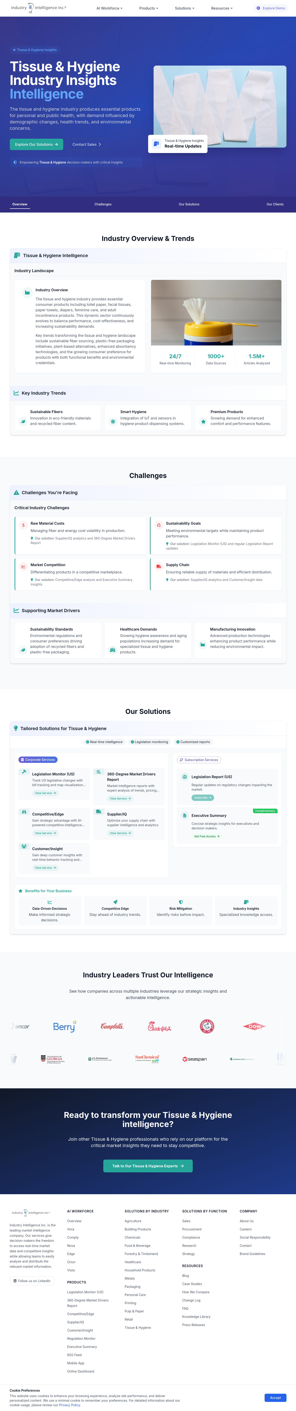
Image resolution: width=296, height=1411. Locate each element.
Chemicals (132, 1237)
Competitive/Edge (80, 1314)
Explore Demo (271, 8)
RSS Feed (74, 1355)
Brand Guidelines (253, 1254)
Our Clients (275, 204)
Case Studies (192, 1284)
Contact (246, 1245)
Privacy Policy (75, 1394)
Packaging (132, 1286)
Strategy (188, 1254)
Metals (130, 1278)
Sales (186, 1221)
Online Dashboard (80, 1371)
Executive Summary (82, 1347)
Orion (71, 1262)
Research (189, 1245)
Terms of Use (101, 1394)
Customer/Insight (80, 1330)
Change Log (191, 1300)
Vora (70, 1229)
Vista (71, 1270)
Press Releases (193, 1325)
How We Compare (196, 1292)
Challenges (103, 204)
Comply (73, 1237)
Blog (185, 1276)
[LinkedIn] (32, 1281)
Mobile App (75, 1363)
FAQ (185, 1308)
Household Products (140, 1270)
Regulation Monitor (81, 1338)
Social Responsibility (255, 1237)
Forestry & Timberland (141, 1254)
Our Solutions (189, 204)
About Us (247, 1221)
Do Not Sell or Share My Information (144, 1394)
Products (148, 8)
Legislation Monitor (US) (85, 1292)
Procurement (192, 1229)
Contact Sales (87, 144)
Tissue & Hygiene (138, 1327)
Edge (71, 1254)
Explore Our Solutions (36, 144)
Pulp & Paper (134, 1311)
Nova (71, 1245)
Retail (129, 1319)
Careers (246, 1229)
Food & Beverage (137, 1245)
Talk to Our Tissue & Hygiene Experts (148, 1166)
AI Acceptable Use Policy (195, 1394)
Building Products (138, 1229)
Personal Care (135, 1295)
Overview (20, 204)
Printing (130, 1303)
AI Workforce (109, 8)
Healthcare (133, 1262)
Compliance (191, 1237)
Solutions (185, 8)
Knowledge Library (196, 1317)
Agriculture (133, 1221)
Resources (222, 8)
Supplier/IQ (75, 1322)
